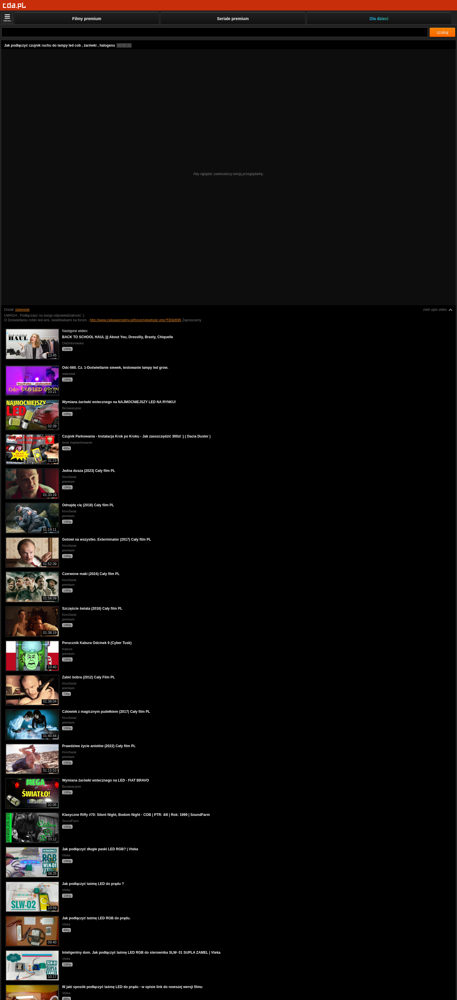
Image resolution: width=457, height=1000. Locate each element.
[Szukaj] (214, 32)
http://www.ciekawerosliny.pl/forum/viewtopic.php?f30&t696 (135, 320)
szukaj (442, 32)
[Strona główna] (14, 5)
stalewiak (22, 310)
